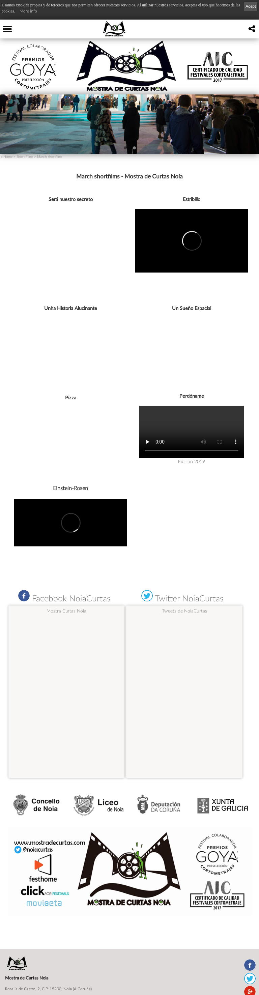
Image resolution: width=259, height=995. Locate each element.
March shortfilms (49, 156)
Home (7, 156)
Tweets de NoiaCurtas (184, 611)
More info (28, 10)
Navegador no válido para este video (191, 432)
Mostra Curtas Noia (66, 611)
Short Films (25, 156)
